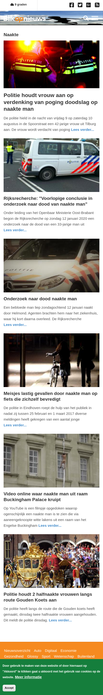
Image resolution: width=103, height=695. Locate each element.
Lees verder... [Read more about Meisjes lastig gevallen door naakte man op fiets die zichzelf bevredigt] (15, 425)
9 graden (18, 4)
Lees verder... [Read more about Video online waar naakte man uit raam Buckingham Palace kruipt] (49, 525)
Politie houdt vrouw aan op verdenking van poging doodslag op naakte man (50, 102)
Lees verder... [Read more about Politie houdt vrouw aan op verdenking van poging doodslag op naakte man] (82, 129)
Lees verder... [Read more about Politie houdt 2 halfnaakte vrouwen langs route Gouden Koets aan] (60, 620)
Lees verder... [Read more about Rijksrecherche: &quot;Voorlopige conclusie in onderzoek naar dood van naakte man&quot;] (15, 230)
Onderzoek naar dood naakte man (40, 298)
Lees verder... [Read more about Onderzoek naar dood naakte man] (15, 325)
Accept (9, 689)
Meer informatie (28, 678)
